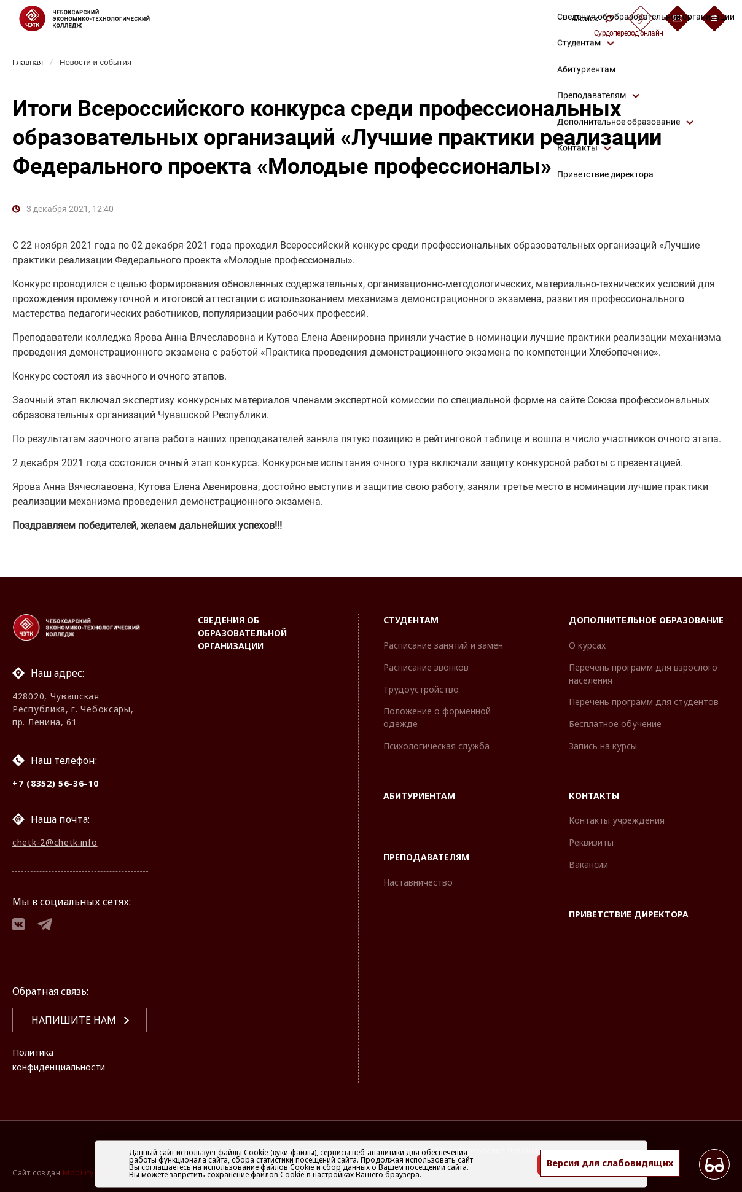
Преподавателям (426, 851)
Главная (29, 62)
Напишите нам (73, 1020)
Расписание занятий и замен (443, 638)
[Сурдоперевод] (641, 18)
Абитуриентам (419, 789)
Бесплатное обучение (615, 717)
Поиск (593, 18)
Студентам (411, 614)
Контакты (594, 789)
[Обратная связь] (677, 18)
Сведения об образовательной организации (242, 626)
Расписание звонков (426, 660)
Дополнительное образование (646, 614)
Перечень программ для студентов (644, 695)
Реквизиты (591, 836)
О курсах (587, 638)
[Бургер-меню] (714, 18)
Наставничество (418, 876)
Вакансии (588, 858)
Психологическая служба (436, 739)
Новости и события (102, 62)
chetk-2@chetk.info (55, 838)
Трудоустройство (421, 682)
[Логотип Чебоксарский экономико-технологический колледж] (94, 18)
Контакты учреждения (617, 814)
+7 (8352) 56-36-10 (55, 776)
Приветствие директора (629, 907)
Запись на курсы (603, 739)
